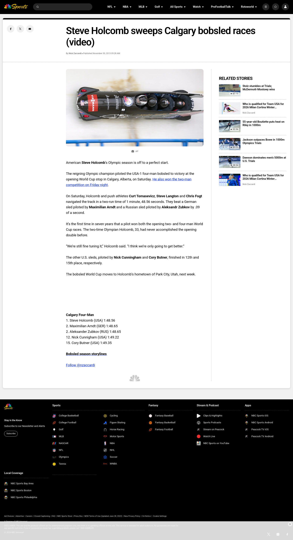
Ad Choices (9, 516)
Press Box (78, 516)
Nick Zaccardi (75, 53)
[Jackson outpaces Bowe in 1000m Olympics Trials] (229, 144)
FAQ (53, 516)
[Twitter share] (20, 29)
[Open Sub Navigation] (115, 7)
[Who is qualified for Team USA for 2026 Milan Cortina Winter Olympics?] (229, 108)
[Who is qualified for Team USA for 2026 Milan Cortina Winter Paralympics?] (229, 180)
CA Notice (146, 516)
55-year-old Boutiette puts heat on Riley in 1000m (263, 123)
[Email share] (30, 29)
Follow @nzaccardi (80, 365)
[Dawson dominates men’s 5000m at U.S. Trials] (229, 162)
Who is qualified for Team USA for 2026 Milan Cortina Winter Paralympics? (263, 177)
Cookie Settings (159, 516)
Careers (29, 516)
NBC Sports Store (64, 516)
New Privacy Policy (132, 516)
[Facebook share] (10, 29)
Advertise (20, 516)
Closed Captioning (42, 516)
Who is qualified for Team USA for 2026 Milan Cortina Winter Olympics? (263, 105)
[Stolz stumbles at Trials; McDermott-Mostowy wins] (229, 90)
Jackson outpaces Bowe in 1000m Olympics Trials (264, 141)
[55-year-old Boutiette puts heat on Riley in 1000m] (229, 126)
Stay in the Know (13, 420)
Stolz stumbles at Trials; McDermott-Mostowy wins (259, 87)
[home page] (16, 7)
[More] (265, 6)
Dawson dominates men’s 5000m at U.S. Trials (264, 159)
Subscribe (11, 433)
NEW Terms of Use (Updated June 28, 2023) (103, 516)
